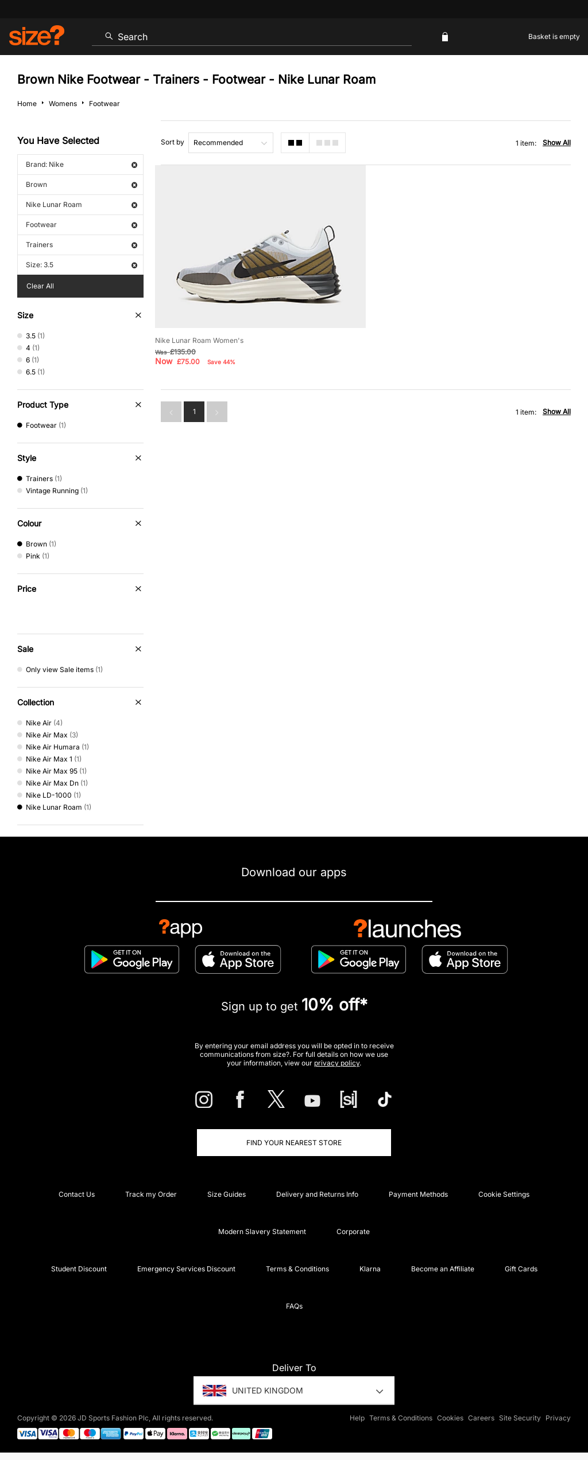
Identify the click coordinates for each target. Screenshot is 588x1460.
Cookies (450, 1418)
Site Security (520, 1418)
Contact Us (77, 1194)
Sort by (172, 142)
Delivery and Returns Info (317, 1194)
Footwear (81, 224)
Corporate (353, 1231)
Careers (481, 1418)
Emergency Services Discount (186, 1268)
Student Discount (79, 1268)
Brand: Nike (81, 164)
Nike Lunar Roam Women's (199, 340)
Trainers (81, 244)
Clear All (40, 286)
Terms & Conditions (297, 1268)
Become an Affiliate (442, 1268)
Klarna (370, 1268)
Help (357, 1418)
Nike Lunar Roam (81, 204)
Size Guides (226, 1194)
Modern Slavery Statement (262, 1231)
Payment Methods (418, 1194)
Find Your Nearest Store (294, 1142)
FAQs (294, 1306)
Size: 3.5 (81, 264)
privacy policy (336, 1063)
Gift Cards (521, 1268)
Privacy (558, 1418)
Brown (81, 184)
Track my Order (151, 1194)
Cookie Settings (503, 1194)
